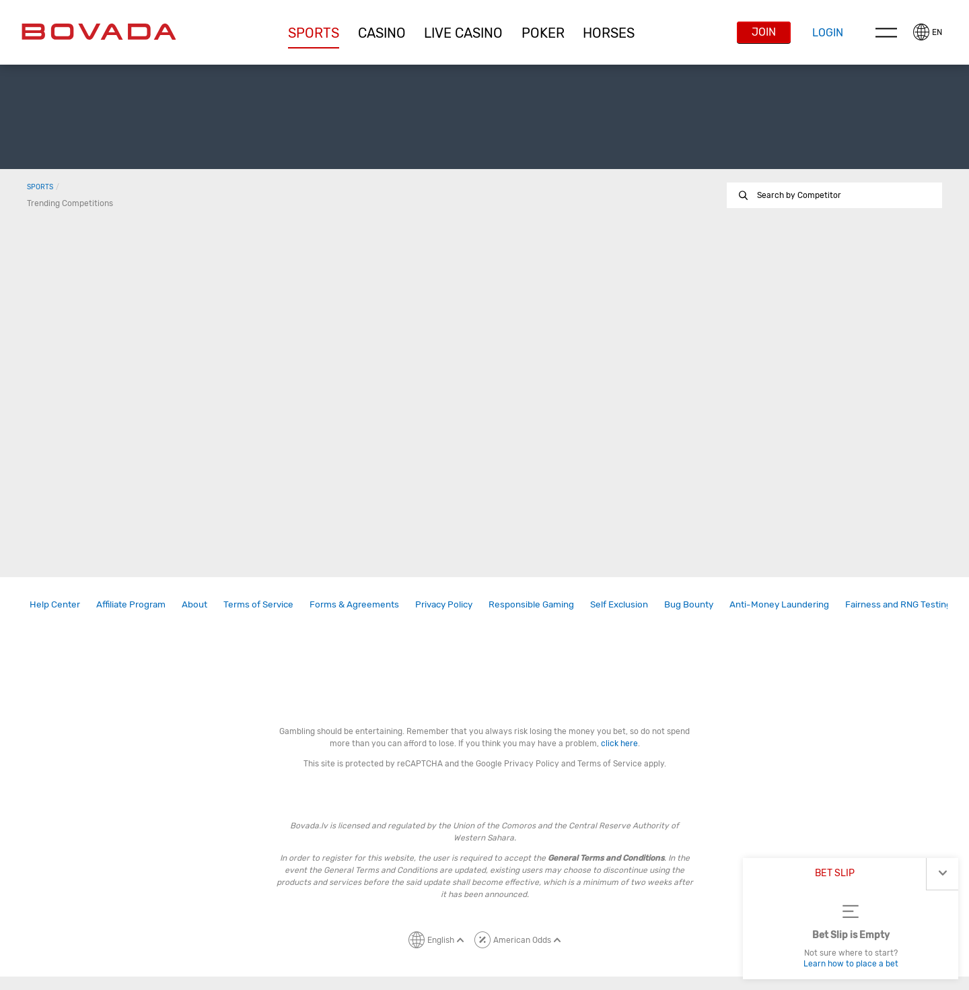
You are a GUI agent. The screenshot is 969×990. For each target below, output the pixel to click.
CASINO (382, 33)
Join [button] (764, 32)
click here (619, 743)
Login (827, 32)
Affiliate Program (131, 604)
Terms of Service (258, 604)
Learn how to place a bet (850, 963)
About (194, 604)
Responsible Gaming (531, 604)
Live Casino (463, 33)
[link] (55, 604)
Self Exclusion (619, 604)
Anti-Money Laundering (779, 604)
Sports (313, 33)
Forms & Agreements (354, 604)
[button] (314, 33)
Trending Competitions (70, 203)
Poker (543, 33)
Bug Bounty (688, 604)
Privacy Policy (443, 604)
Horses (609, 33)
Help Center (55, 604)
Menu (886, 32)
